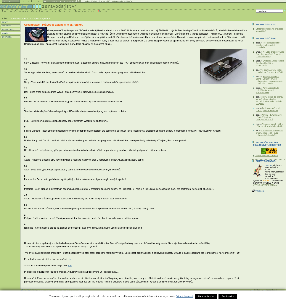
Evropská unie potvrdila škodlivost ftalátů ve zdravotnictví (270, 63)
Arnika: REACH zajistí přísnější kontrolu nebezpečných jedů (269, 117)
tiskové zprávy (8, 29)
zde (69, 259)
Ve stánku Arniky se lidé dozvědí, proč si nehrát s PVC (269, 71)
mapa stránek (271, 290)
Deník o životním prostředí (266, 155)
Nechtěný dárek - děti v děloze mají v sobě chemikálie (269, 125)
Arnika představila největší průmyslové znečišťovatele (267, 90)
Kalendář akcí (91, 1)
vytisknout (258, 191)
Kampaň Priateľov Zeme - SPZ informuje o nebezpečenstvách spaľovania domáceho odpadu (269, 79)
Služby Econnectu (266, 161)
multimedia (6, 37)
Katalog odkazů (119, 1)
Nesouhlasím (206, 296)
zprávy (4, 22)
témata (4, 33)
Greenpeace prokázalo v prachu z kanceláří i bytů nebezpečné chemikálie (269, 133)
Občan (130, 1)
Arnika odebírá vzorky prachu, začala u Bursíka (269, 109)
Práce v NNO (104, 1)
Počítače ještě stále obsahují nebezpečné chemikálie (268, 45)
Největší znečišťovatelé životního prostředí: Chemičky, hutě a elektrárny (270, 54)
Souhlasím (227, 296)
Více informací (184, 296)
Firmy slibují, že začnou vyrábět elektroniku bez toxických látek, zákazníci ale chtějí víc (269, 100)
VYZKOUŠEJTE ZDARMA (265, 185)
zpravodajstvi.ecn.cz (20, 18)
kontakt (257, 290)
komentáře (6, 26)
